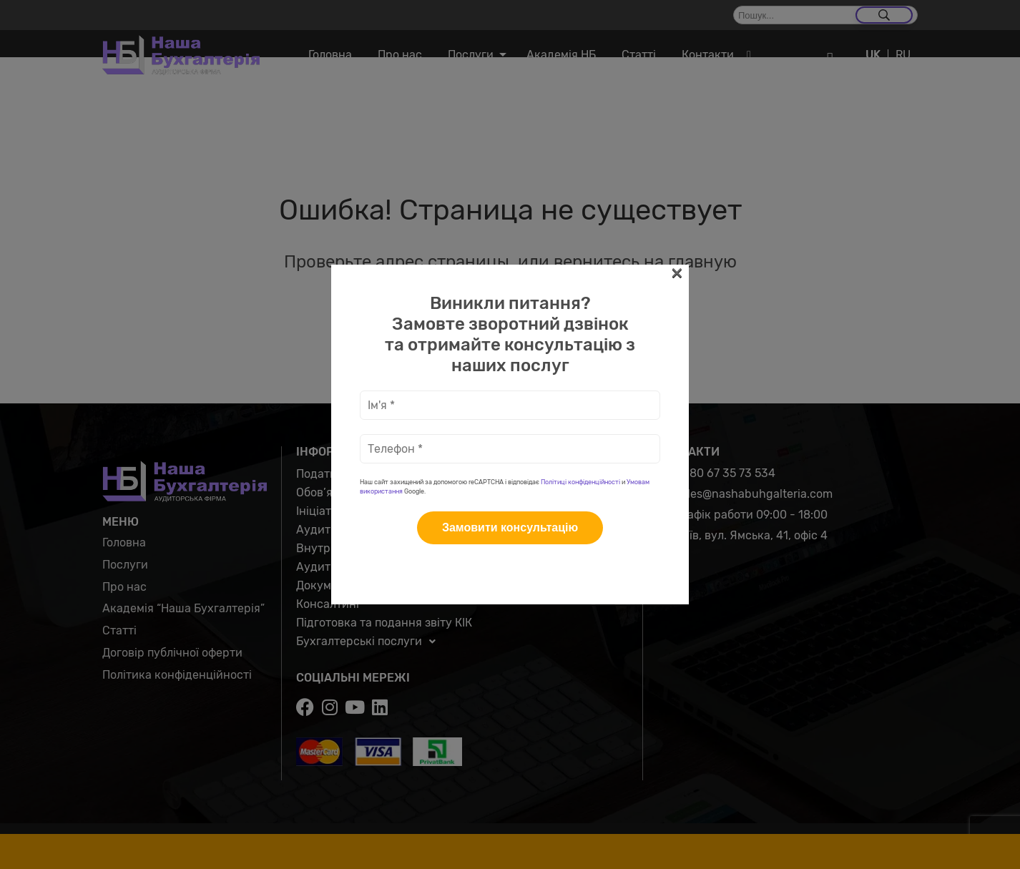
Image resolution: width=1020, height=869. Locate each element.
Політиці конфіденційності (580, 482)
